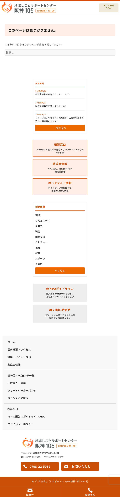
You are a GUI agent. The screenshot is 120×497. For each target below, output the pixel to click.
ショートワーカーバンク (22, 390)
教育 (37, 253)
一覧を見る (60, 128)
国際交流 (40, 236)
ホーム (11, 342)
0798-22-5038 (33, 457)
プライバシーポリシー (21, 424)
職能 (37, 231)
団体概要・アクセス (19, 349)
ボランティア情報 (18, 398)
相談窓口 (13, 409)
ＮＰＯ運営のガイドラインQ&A (26, 416)
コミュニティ (42, 220)
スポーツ (40, 258)
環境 (37, 215)
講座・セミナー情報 (19, 357)
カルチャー (41, 242)
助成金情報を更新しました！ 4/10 (52, 94)
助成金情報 (14, 364)
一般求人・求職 (17, 383)
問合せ (30, 492)
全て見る (60, 270)
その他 (39, 263)
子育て (39, 226)
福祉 (37, 247)
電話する (90, 492)
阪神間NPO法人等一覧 (21, 375)
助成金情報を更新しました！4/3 (51, 106)
